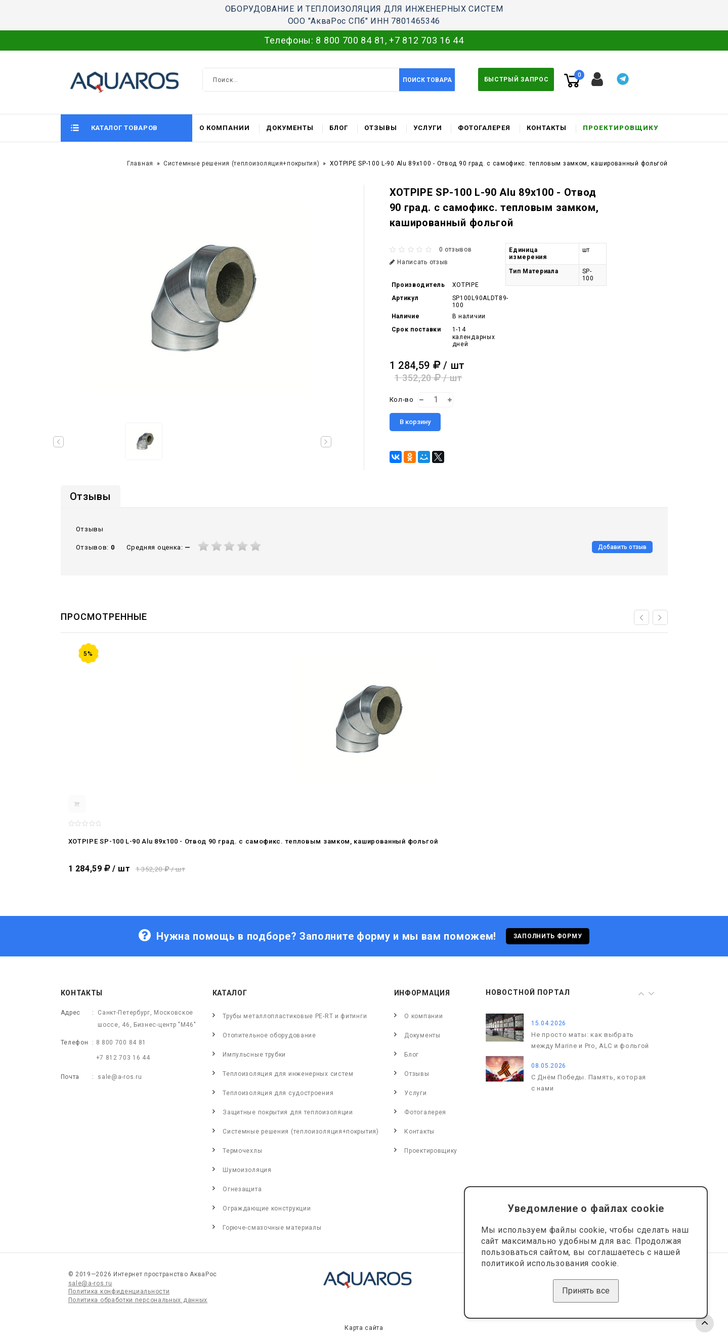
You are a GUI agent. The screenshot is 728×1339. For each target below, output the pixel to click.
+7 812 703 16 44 (426, 40)
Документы (290, 128)
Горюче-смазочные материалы (272, 1227)
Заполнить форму (547, 936)
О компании (224, 128)
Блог (338, 128)
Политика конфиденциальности (119, 1291)
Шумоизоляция (247, 1170)
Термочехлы (242, 1150)
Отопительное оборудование (269, 1035)
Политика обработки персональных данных (138, 1300)
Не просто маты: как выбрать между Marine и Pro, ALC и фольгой (590, 1040)
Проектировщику (620, 128)
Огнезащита (242, 1189)
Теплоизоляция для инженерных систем (288, 1073)
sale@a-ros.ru (120, 1076)
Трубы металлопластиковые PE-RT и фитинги (295, 1016)
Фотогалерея (484, 128)
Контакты (547, 128)
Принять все (586, 1290)
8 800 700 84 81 (350, 40)
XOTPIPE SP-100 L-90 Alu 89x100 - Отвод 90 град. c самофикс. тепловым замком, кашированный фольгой (253, 841)
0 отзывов (455, 249)
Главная (140, 163)
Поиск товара (427, 79)
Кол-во (402, 399)
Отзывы (380, 128)
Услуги (427, 128)
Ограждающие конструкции (267, 1208)
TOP (705, 1323)
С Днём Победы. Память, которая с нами (588, 1082)
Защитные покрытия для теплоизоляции (288, 1112)
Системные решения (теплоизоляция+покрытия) (241, 163)
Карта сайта (364, 1327)
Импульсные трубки (254, 1054)
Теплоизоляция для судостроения (278, 1093)
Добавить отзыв (622, 547)
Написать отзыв (419, 262)
